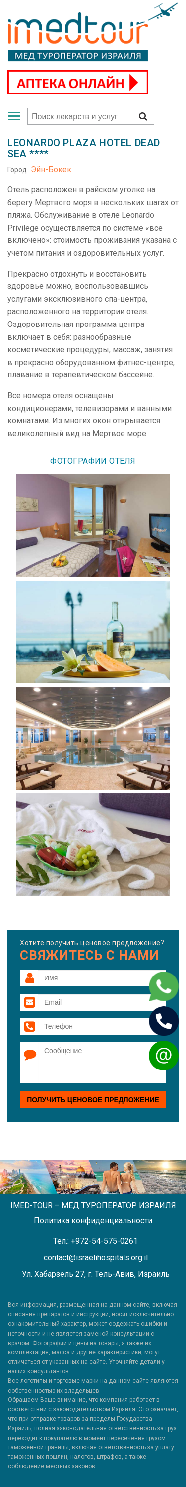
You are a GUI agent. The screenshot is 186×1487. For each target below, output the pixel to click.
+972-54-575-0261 (104, 1241)
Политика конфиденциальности (93, 1220)
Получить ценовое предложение (93, 1100)
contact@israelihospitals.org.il (96, 1257)
